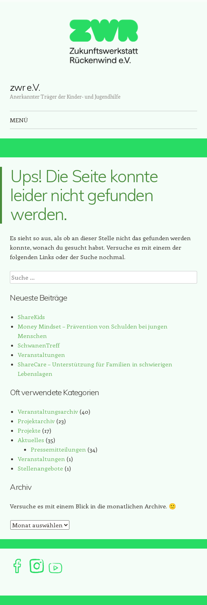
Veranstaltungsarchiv (48, 411)
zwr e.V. (24, 87)
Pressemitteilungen (58, 449)
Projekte (29, 430)
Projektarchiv (36, 421)
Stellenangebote (40, 468)
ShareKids (31, 317)
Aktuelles (31, 440)
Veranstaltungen (41, 355)
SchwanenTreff (39, 345)
